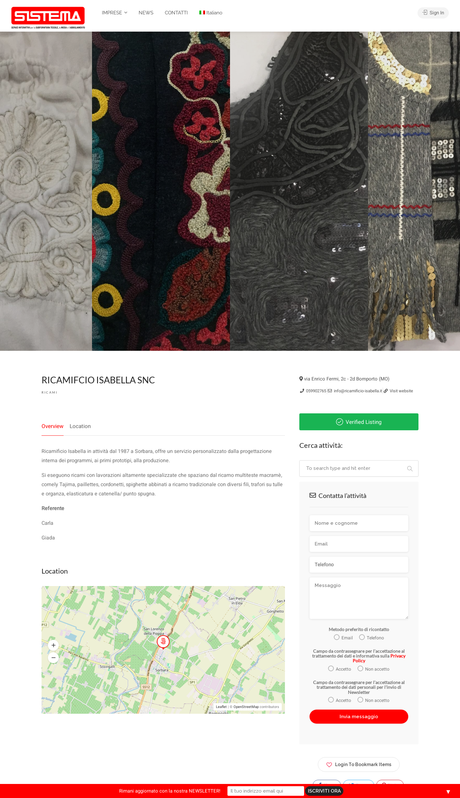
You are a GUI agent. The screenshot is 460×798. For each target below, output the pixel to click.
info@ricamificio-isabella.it (355, 391)
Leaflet (221, 707)
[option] (299, 191)
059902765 (313, 391)
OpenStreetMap (246, 707)
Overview (53, 426)
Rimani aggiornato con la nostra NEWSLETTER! (169, 790)
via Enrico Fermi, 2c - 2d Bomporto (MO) (344, 378)
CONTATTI (176, 13)
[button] (53, 645)
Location (80, 426)
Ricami (49, 392)
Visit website (398, 391)
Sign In (433, 12)
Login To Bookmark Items (358, 763)
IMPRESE (112, 13)
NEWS (146, 13)
